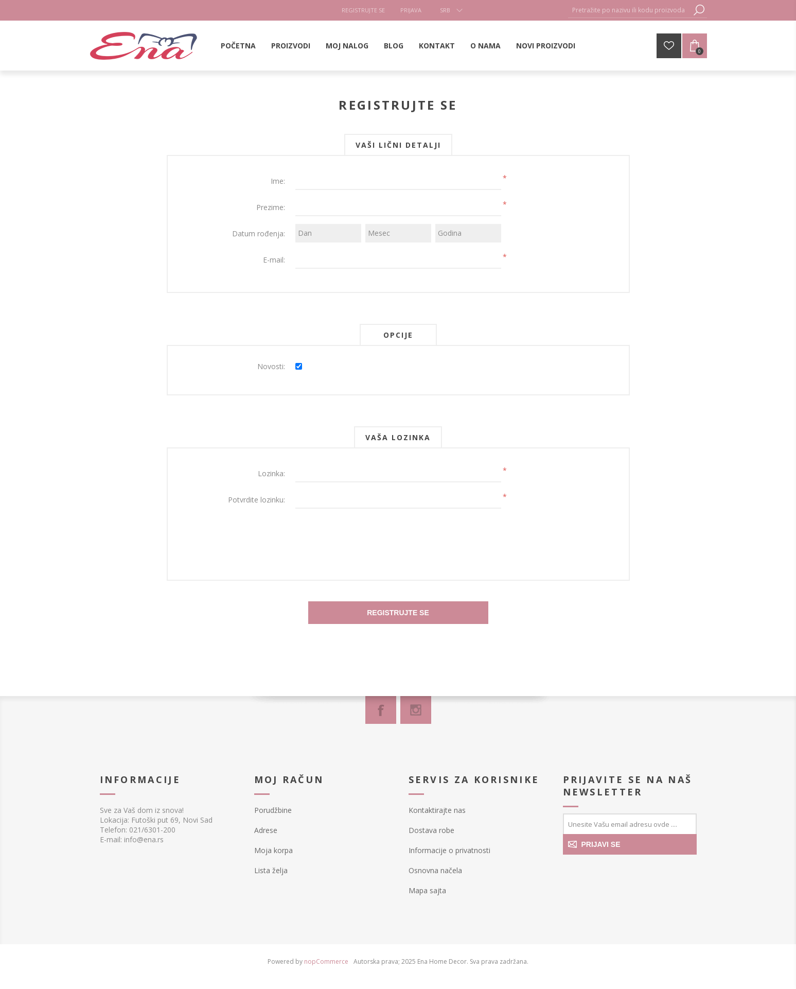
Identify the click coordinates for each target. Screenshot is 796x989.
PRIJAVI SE (601, 844)
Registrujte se (363, 10)
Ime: (278, 181)
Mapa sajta (427, 890)
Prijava (410, 10)
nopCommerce (326, 961)
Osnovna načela (435, 870)
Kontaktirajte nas (437, 810)
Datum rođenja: (258, 233)
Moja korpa (273, 850)
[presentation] (398, 536)
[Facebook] (380, 710)
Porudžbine (273, 810)
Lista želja (271, 870)
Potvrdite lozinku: (256, 500)
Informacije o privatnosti (449, 850)
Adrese (265, 830)
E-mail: (274, 260)
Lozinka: (271, 473)
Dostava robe (431, 830)
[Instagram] (415, 710)
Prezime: (270, 207)
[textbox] (630, 10)
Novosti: (271, 366)
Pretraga (699, 10)
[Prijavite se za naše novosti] (630, 823)
